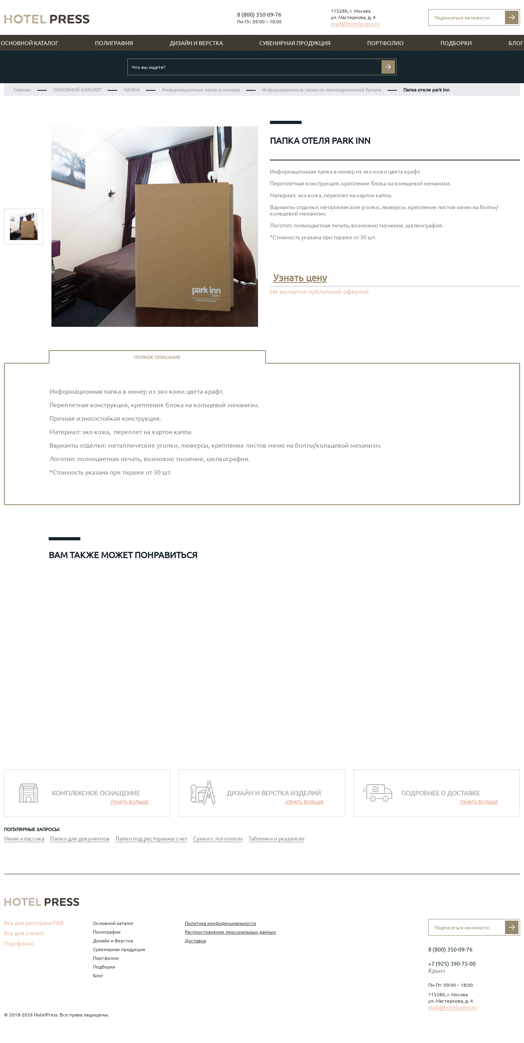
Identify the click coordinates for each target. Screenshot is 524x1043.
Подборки (456, 43)
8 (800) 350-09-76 (259, 14)
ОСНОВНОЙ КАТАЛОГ (77, 89)
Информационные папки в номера (201, 89)
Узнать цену (300, 278)
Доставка (195, 940)
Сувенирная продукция (294, 43)
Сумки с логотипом (218, 838)
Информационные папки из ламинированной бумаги (321, 89)
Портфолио (385, 43)
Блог (516, 43)
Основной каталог (29, 43)
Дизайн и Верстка (196, 43)
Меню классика (24, 838)
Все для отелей (24, 933)
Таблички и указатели (276, 838)
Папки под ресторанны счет (151, 838)
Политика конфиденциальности (220, 923)
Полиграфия (114, 43)
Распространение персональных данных (230, 931)
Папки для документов (80, 838)
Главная (22, 89)
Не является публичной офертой (319, 291)
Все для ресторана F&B (33, 923)
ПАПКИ (131, 89)
